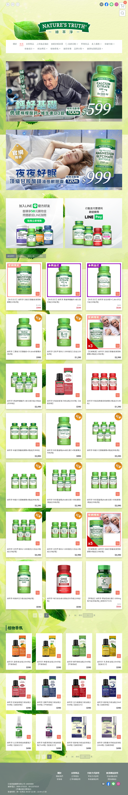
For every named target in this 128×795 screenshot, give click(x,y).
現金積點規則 (112, 776)
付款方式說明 (93, 773)
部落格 (59, 779)
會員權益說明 (112, 773)
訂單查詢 (75, 776)
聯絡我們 (59, 776)
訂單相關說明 (75, 779)
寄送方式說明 (93, 776)
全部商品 (75, 773)
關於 (60, 773)
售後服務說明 (93, 779)
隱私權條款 (112, 779)
